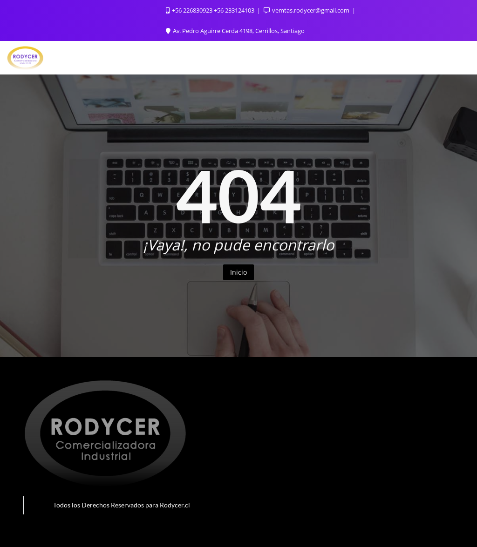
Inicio (238, 272)
